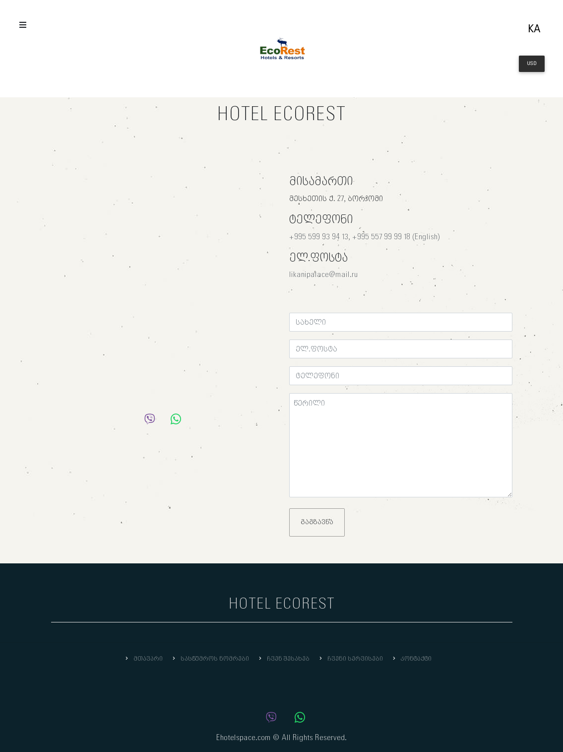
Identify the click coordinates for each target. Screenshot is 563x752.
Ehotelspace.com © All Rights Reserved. (281, 738)
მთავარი (143, 659)
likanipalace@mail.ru (323, 275)
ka (534, 29)
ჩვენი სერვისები (350, 659)
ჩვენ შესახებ (283, 659)
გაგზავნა (317, 522)
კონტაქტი (411, 659)
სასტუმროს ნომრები (210, 659)
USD (532, 64)
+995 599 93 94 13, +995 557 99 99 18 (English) (364, 237)
